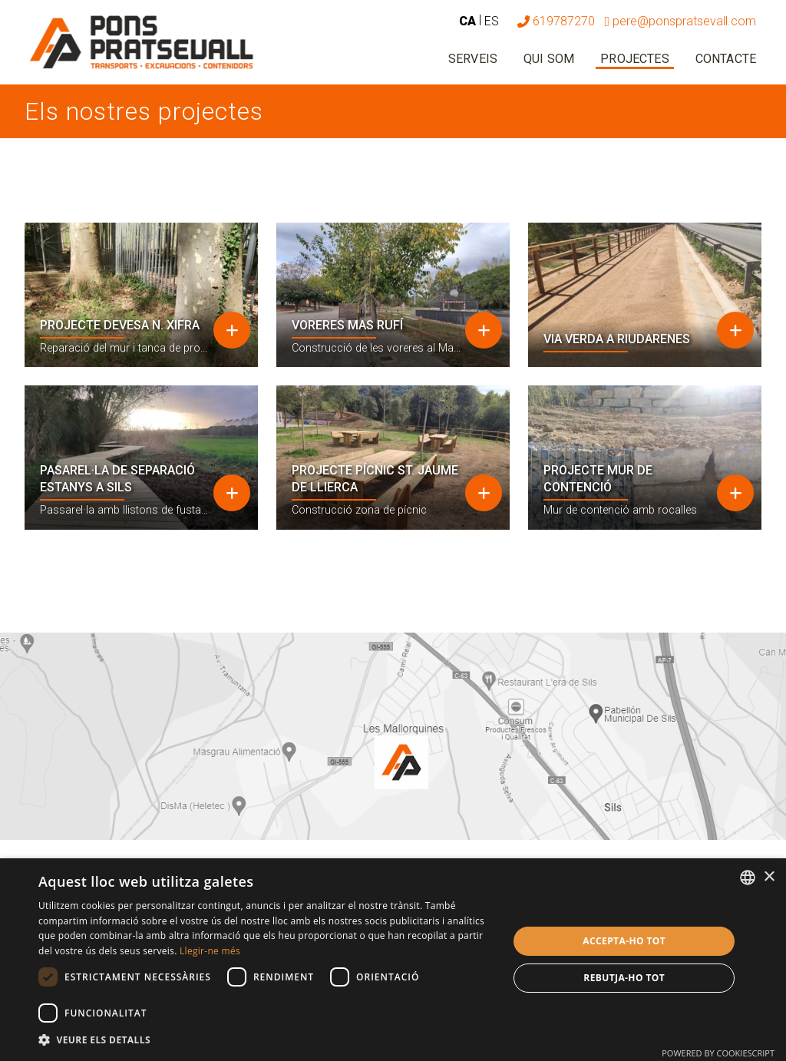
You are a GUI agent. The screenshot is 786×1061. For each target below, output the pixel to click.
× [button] (768, 877)
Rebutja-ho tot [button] (624, 977)
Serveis (472, 58)
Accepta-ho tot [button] (624, 940)
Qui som (548, 58)
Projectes (634, 58)
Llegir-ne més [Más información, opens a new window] (210, 950)
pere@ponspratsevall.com (680, 21)
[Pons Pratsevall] (141, 42)
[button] (266, 1040)
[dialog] (393, 959)
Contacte (725, 58)
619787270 (556, 21)
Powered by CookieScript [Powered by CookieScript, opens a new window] (718, 1053)
